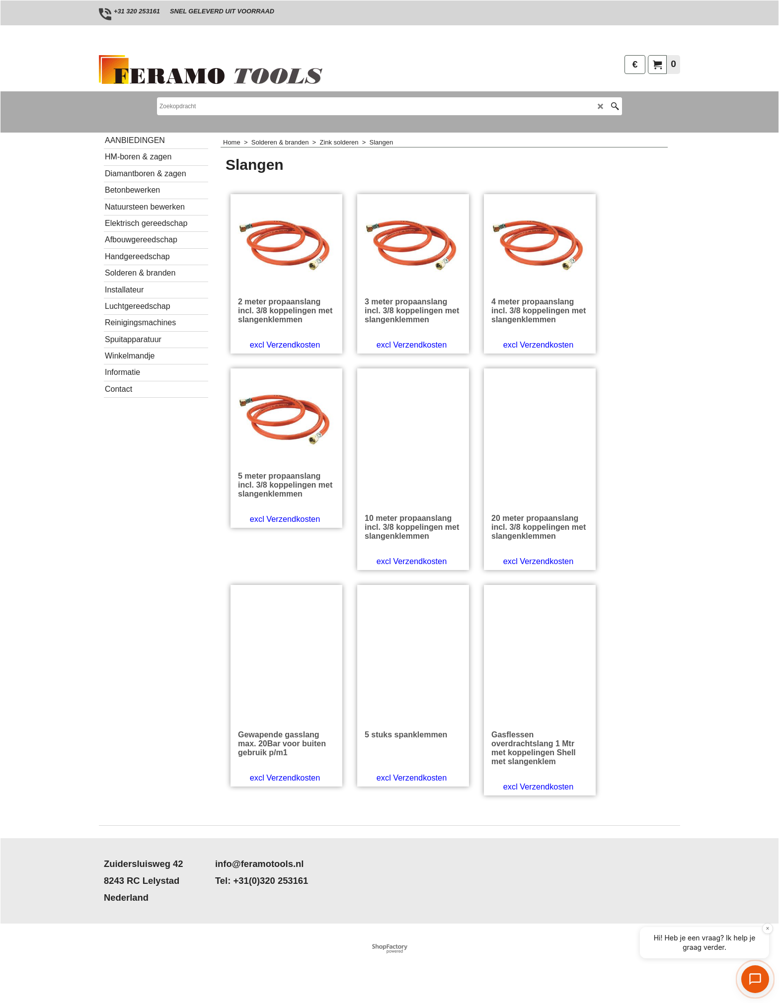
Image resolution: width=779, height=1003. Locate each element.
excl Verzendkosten (277, 386)
